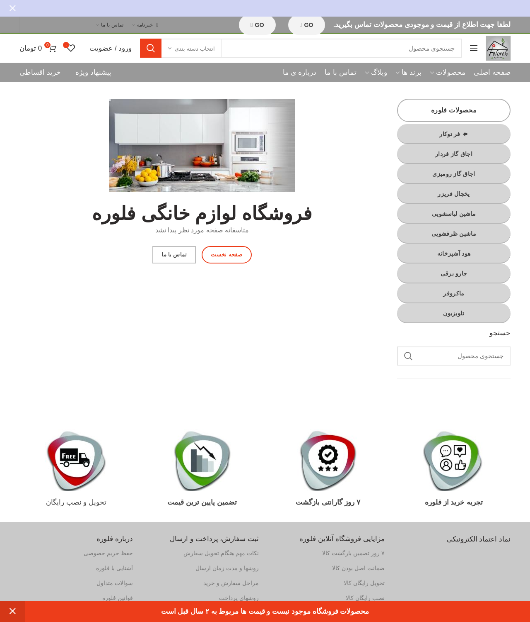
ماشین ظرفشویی (453, 233)
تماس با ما (174, 254)
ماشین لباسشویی (454, 213)
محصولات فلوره (454, 110)
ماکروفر (453, 293)
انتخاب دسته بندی (194, 49)
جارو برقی (454, 273)
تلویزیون (453, 313)
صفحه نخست (226, 254)
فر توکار (453, 134)
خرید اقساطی (40, 72)
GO (257, 25)
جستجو (150, 48)
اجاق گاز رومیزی (453, 174)
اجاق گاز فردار (453, 154)
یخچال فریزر (454, 193)
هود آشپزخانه (454, 253)
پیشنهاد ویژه (93, 72)
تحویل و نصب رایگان (76, 502)
